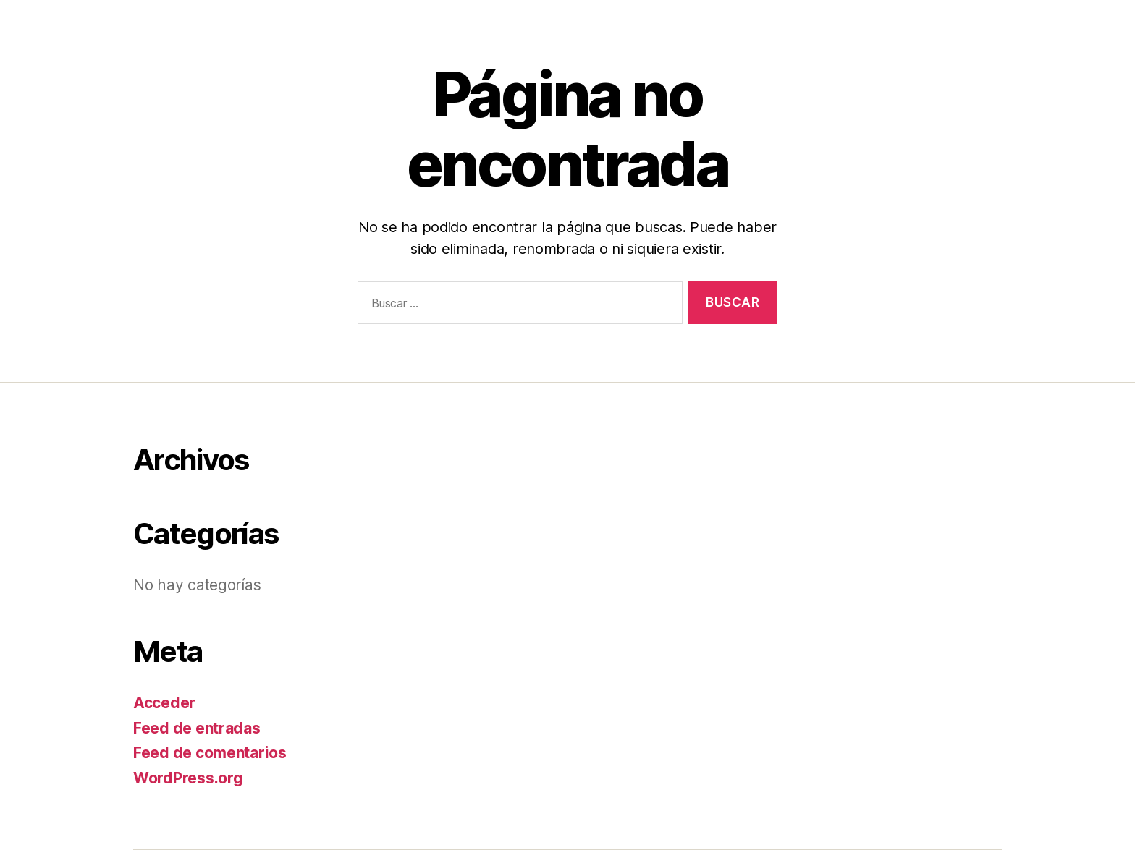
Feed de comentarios (210, 753)
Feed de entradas (197, 728)
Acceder (164, 703)
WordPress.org (188, 778)
